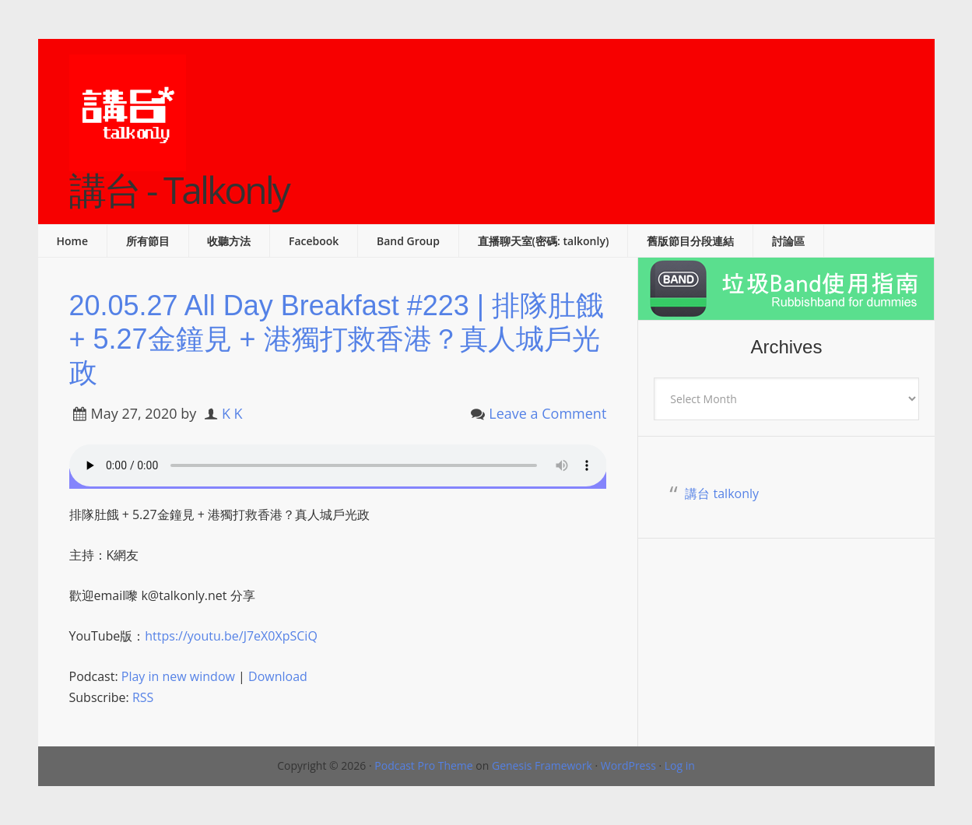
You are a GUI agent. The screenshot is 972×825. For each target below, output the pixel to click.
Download (277, 676)
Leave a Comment (547, 413)
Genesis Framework (542, 765)
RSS (142, 697)
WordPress (628, 765)
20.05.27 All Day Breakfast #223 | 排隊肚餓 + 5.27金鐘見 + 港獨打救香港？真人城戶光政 (337, 339)
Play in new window (178, 676)
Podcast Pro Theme (423, 765)
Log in (680, 765)
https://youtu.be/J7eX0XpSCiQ (231, 635)
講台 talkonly (722, 493)
